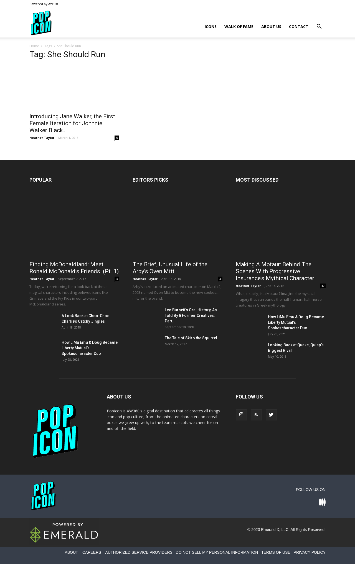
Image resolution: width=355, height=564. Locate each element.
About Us (271, 26)
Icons (211, 26)
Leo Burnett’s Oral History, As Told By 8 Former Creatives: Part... (191, 315)
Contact (298, 26)
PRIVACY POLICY (310, 552)
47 (322, 286)
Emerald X (270, 529)
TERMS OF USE (275, 552)
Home (34, 46)
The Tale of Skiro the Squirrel (191, 338)
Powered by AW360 (43, 4)
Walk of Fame (238, 26)
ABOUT (71, 552)
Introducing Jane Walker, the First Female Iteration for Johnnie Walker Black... (72, 123)
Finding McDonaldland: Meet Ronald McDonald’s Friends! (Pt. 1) (74, 268)
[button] (319, 27)
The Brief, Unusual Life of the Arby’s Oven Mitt (170, 268)
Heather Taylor (41, 138)
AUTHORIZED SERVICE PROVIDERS (138, 552)
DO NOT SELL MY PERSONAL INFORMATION (217, 552)
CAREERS (91, 552)
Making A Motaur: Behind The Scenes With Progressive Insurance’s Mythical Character (275, 271)
